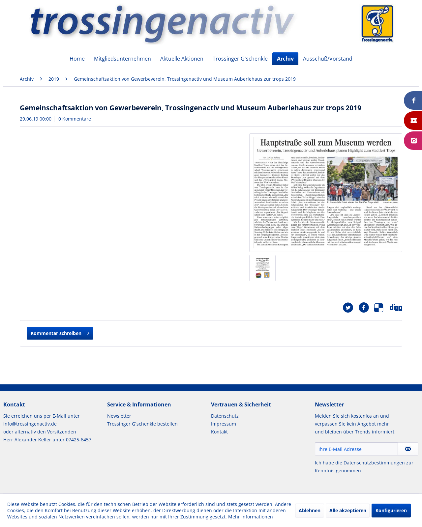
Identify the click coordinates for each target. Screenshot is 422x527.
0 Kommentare (74, 119)
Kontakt (219, 432)
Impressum (223, 424)
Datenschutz (225, 416)
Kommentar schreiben (60, 332)
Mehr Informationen (250, 516)
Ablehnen (309, 510)
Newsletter (119, 416)
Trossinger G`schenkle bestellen (142, 424)
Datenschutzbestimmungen (374, 462)
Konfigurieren (391, 510)
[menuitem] (77, 58)
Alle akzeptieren (347, 510)
